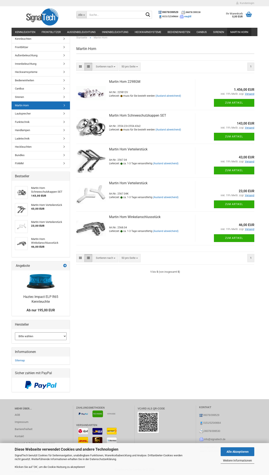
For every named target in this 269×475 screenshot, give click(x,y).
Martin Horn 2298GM (124, 82)
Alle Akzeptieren (238, 451)
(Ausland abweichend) (168, 95)
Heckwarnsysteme (148, 32)
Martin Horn (239, 32)
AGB (17, 414)
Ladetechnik (22, 138)
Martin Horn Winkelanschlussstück (135, 217)
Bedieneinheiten (178, 32)
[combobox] (105, 67)
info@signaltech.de (214, 439)
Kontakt (19, 436)
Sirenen (218, 32)
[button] (80, 67)
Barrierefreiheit (23, 429)
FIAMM (19, 163)
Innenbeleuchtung (115, 32)
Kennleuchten (25, 32)
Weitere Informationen (237, 460)
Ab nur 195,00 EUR (40, 310)
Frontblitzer (51, 32)
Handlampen (22, 130)
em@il (187, 16)
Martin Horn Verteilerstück (128, 149)
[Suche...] (81, 14)
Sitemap (20, 360)
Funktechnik (22, 122)
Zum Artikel (234, 102)
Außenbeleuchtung (81, 32)
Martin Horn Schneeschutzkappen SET (137, 115)
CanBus (201, 32)
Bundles (20, 155)
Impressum (21, 422)
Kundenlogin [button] (245, 3)
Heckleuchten (23, 146)
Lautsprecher (23, 113)
